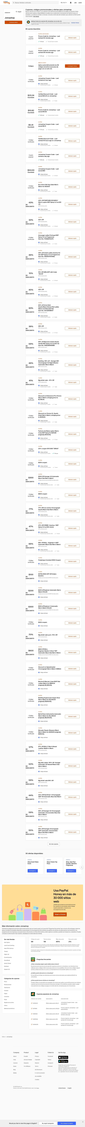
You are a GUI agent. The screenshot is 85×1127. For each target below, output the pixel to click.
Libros (5, 1005)
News (14, 1066)
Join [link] (75, 2)
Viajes (5, 993)
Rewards (26, 1063)
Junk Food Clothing (9, 945)
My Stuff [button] (64, 2)
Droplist (26, 1056)
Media (15, 1073)
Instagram (50, 1063)
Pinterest (50, 1066)
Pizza (5, 981)
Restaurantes (7, 984)
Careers (15, 1063)
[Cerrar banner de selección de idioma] (83, 1122)
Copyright (37, 1059)
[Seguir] (18, 11)
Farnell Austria (8, 957)
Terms (36, 1066)
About (14, 1056)
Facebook (50, 1056)
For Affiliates (27, 1066)
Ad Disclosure (38, 1069)
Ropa (5, 999)
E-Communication (40, 1073)
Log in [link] (80, 2)
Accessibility (38, 1076)
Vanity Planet (7, 963)
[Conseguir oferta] (33, 870)
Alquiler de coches (9, 1002)
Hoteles (6, 990)
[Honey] (6, 2)
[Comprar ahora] (13, 22)
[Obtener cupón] (72, 37)
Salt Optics (7, 942)
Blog (14, 1069)
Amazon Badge (28, 1059)
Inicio (3, 1037)
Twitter (49, 1059)
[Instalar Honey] (75, 22)
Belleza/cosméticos (9, 1008)
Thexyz (6, 951)
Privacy (37, 1056)
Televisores (7, 987)
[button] (64, 1088)
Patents (37, 1063)
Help (14, 1059)
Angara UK (7, 969)
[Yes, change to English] (67, 1123)
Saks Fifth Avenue (8, 948)
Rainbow (6, 966)
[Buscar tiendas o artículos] (35, 2)
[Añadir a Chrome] (60, 914)
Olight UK (6, 954)
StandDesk (7, 960)
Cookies (37, 1079)
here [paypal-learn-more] (38, 1088)
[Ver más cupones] (54, 844)
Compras (6, 996)
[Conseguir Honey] (72, 66)
